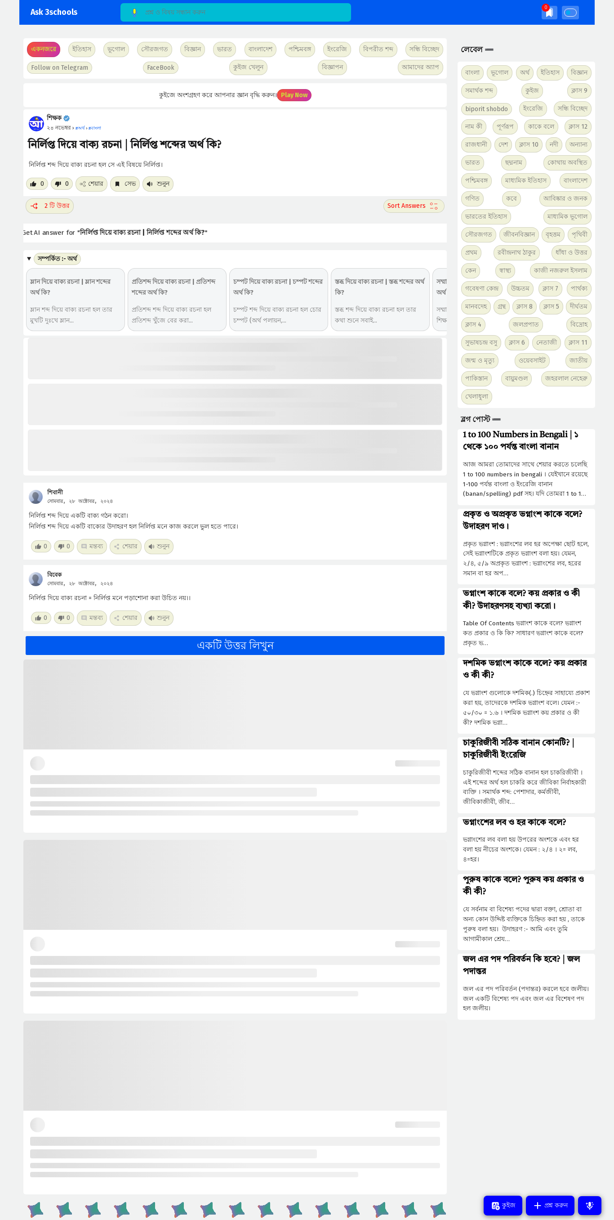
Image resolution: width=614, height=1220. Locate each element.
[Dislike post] (62, 184)
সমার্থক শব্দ (479, 90)
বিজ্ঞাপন (332, 67)
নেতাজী (546, 342)
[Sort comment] (414, 206)
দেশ (503, 144)
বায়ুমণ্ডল (516, 378)
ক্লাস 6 (517, 342)
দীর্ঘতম (578, 306)
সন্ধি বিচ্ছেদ (424, 49)
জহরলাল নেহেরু (566, 378)
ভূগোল (499, 72)
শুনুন (158, 184)
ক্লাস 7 (550, 288)
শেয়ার (91, 184)
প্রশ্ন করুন (550, 1206)
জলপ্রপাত (526, 324)
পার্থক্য (579, 288)
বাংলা (472, 72)
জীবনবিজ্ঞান (519, 234)
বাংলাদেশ (575, 180)
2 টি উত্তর (50, 206)
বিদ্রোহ (578, 324)
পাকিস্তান (476, 378)
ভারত (472, 162)
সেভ (125, 184)
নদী (554, 144)
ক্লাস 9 (579, 90)
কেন (470, 270)
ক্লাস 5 (551, 306)
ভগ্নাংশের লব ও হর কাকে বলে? (514, 822)
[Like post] (37, 184)
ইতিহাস (550, 72)
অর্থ (524, 72)
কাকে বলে (541, 126)
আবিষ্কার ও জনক (565, 198)
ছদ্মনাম (513, 162)
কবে (511, 198)
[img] (549, 12)
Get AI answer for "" (121, 233)
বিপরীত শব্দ (378, 49)
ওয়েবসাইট (532, 360)
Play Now (294, 95)
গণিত (472, 198)
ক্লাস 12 (578, 126)
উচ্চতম (520, 288)
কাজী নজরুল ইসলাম (560, 270)
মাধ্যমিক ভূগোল (567, 216)
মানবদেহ (476, 306)
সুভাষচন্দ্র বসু (481, 342)
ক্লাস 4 (473, 324)
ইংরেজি (337, 49)
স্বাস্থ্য (505, 270)
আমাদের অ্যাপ (420, 67)
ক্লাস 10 (528, 144)
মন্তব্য (92, 546)
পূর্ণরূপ (505, 126)
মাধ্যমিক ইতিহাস (526, 180)
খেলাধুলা (476, 396)
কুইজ (532, 90)
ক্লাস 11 (578, 342)
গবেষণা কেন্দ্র (481, 288)
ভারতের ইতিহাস (486, 216)
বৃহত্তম (553, 234)
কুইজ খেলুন (248, 67)
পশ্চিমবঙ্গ (300, 49)
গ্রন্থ (502, 306)
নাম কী (473, 126)
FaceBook (160, 68)
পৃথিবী (579, 234)
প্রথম (471, 252)
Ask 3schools (54, 12)
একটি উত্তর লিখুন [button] (235, 645)
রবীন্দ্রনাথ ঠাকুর (517, 252)
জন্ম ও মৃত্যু (479, 360)
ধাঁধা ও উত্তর (571, 252)
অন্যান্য (578, 144)
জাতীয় (578, 360)
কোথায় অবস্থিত (567, 162)
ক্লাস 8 (524, 306)
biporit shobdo (486, 109)
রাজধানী (476, 144)
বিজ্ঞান (579, 72)
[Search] (235, 12)
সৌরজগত (478, 234)
